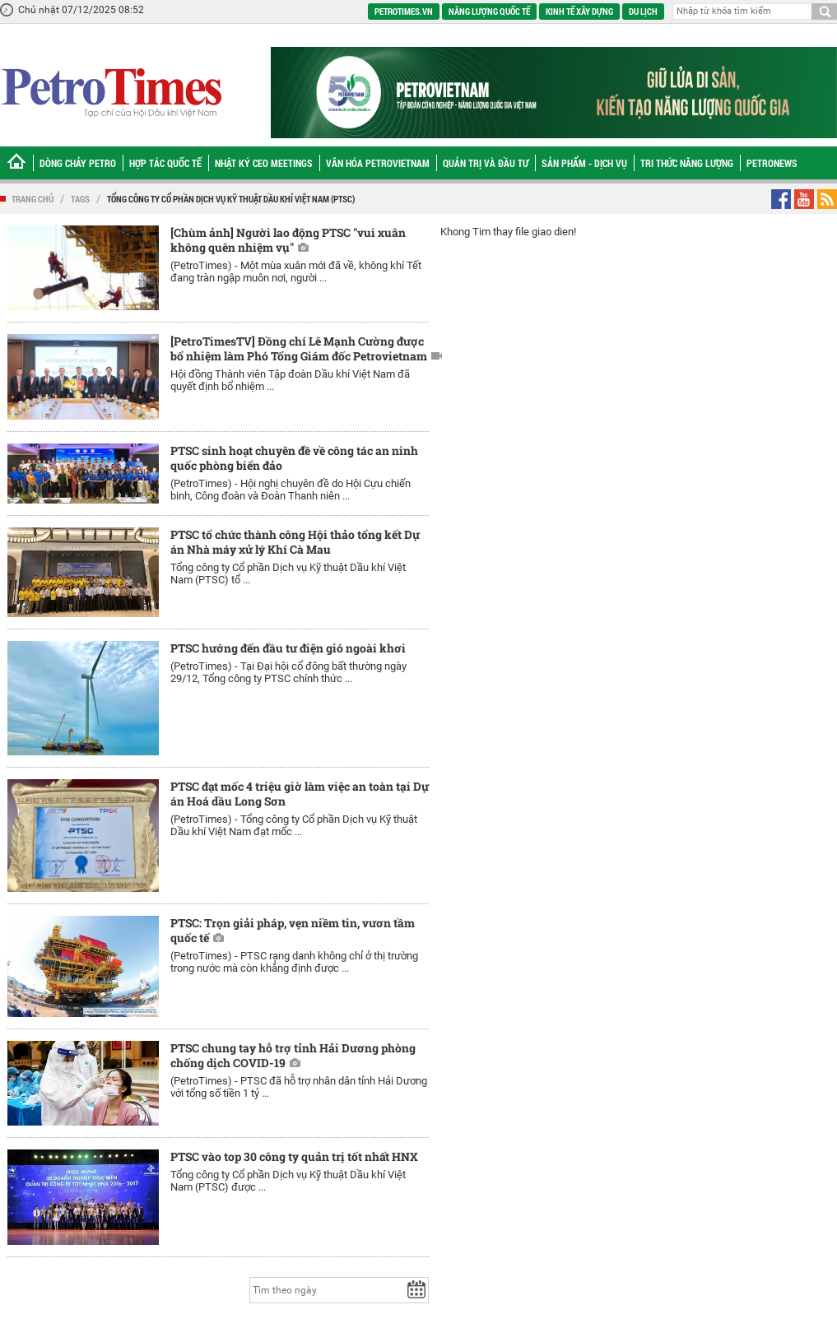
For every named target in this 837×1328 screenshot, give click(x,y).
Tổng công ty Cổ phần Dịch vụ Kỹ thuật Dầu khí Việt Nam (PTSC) (231, 199)
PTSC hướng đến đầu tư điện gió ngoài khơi (288, 648)
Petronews (771, 162)
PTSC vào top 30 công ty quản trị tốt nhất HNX (294, 1156)
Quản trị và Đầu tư (485, 162)
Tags (80, 199)
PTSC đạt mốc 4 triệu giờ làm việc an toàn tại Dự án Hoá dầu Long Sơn (299, 793)
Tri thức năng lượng (686, 162)
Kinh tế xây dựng (579, 11)
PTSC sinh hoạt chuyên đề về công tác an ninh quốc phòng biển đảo (294, 458)
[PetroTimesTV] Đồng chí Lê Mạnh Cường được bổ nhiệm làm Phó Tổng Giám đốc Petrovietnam (298, 348)
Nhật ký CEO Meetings (264, 162)
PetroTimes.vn (403, 11)
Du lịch (643, 11)
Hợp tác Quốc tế (165, 162)
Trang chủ (32, 199)
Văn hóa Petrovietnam (378, 162)
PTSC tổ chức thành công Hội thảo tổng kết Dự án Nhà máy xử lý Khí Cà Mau (295, 542)
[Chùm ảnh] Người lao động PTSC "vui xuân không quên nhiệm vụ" (288, 240)
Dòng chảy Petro (78, 162)
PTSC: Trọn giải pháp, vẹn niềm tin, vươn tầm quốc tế (292, 930)
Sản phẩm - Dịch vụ (584, 162)
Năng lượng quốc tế (489, 11)
